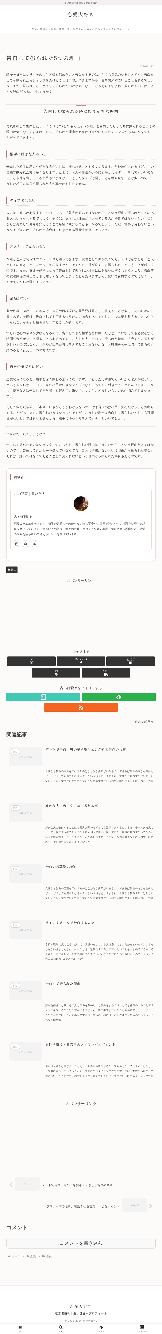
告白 (12, 569)
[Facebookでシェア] (81, 661)
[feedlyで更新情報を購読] (25, 543)
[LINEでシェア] (56, 673)
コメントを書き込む (81, 1244)
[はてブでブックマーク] (130, 661)
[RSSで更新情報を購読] (34, 543)
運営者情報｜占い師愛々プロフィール (81, 1314)
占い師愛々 (23, 516)
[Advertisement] (81, 613)
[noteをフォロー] (16, 543)
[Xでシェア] (31, 661)
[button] (106, 673)
